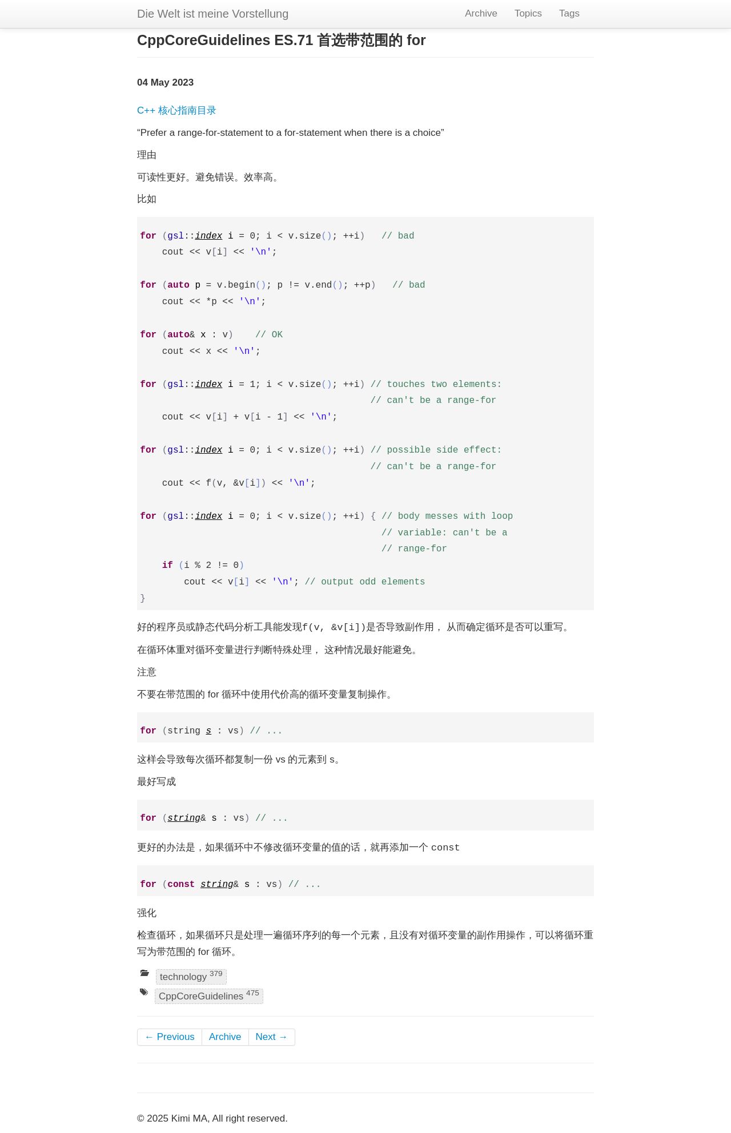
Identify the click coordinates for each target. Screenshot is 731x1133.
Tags (569, 13)
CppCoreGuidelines (209, 995)
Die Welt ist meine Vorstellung (212, 13)
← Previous (169, 1036)
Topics (528, 13)
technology (191, 975)
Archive (481, 13)
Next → (272, 1036)
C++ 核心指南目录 (176, 110)
